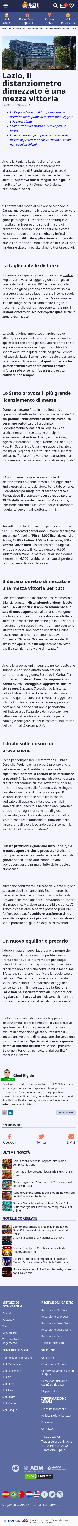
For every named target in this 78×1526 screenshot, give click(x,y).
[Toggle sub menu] (5, 5)
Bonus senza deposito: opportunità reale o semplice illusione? (40, 1162)
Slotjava (6, 28)
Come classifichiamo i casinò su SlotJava (55, 1382)
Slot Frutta (8, 1397)
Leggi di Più (66, 1112)
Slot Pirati (8, 1390)
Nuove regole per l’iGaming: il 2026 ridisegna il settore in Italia (42, 1184)
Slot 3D (6, 1377)
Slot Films (8, 1384)
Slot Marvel (9, 1403)
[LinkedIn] (10, 1112)
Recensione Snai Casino (56, 1329)
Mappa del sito (50, 1391)
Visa (5, 1326)
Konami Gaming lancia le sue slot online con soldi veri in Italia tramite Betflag (44, 1194)
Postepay (8, 1319)
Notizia (17, 28)
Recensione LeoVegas (55, 1316)
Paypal (6, 1313)
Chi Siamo (47, 1357)
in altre (68, 275)
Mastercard (9, 1332)
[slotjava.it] (30, 6)
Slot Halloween (11, 1371)
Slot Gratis (7, 21)
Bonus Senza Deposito (27, 21)
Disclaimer (48, 1422)
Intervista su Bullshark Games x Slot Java (38, 1237)
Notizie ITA (23, 105)
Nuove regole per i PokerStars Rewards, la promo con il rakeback (44, 1271)
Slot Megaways (11, 1364)
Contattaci (47, 1428)
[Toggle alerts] (55, 5)
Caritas (61, 675)
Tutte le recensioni (53, 1342)
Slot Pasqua (9, 1410)
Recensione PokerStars (55, 1323)
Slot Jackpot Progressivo (17, 1357)
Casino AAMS (49, 21)
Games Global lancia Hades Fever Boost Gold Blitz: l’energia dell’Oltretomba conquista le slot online (42, 1206)
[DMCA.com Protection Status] (39, 1476)
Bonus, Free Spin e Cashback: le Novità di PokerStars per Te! (39, 1250)
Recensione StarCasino (55, 1310)
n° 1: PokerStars (68, 21)
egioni (8, 280)
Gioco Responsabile (53, 1409)
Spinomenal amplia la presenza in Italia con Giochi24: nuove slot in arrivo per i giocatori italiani (40, 1230)
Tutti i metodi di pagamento (12, 1341)
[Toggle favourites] (71, 5)
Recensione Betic (52, 1336)
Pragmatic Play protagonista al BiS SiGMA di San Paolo (43, 1173)
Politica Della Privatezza (56, 1415)
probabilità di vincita (46, 1522)
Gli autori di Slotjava (54, 1364)
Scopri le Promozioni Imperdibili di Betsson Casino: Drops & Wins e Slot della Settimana (40, 1260)
